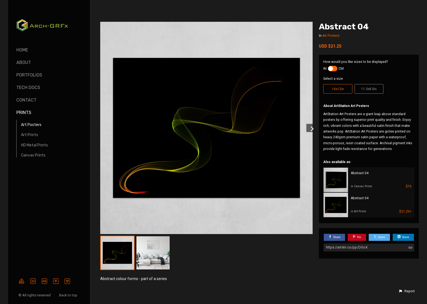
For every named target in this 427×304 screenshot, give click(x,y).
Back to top (68, 295)
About (23, 62)
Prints (23, 112)
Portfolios (29, 75)
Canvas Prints (33, 155)
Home (22, 50)
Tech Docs (28, 87)
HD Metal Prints (34, 145)
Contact (26, 100)
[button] (406, 291)
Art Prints (29, 135)
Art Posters (31, 124)
